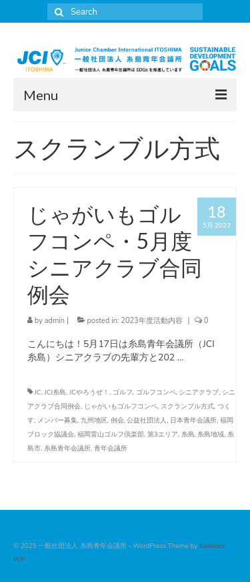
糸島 (188, 434)
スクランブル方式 (187, 406)
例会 (117, 420)
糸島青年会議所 (67, 448)
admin (55, 321)
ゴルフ (123, 392)
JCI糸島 (56, 392)
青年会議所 (110, 448)
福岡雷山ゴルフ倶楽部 (110, 434)
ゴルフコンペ (156, 392)
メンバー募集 (57, 420)
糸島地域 (210, 434)
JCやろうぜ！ (89, 392)
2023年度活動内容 (151, 321)
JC (38, 392)
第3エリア (162, 434)
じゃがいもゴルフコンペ (120, 406)
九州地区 (94, 420)
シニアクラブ (199, 392)
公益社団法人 (147, 420)
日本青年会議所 (193, 420)
